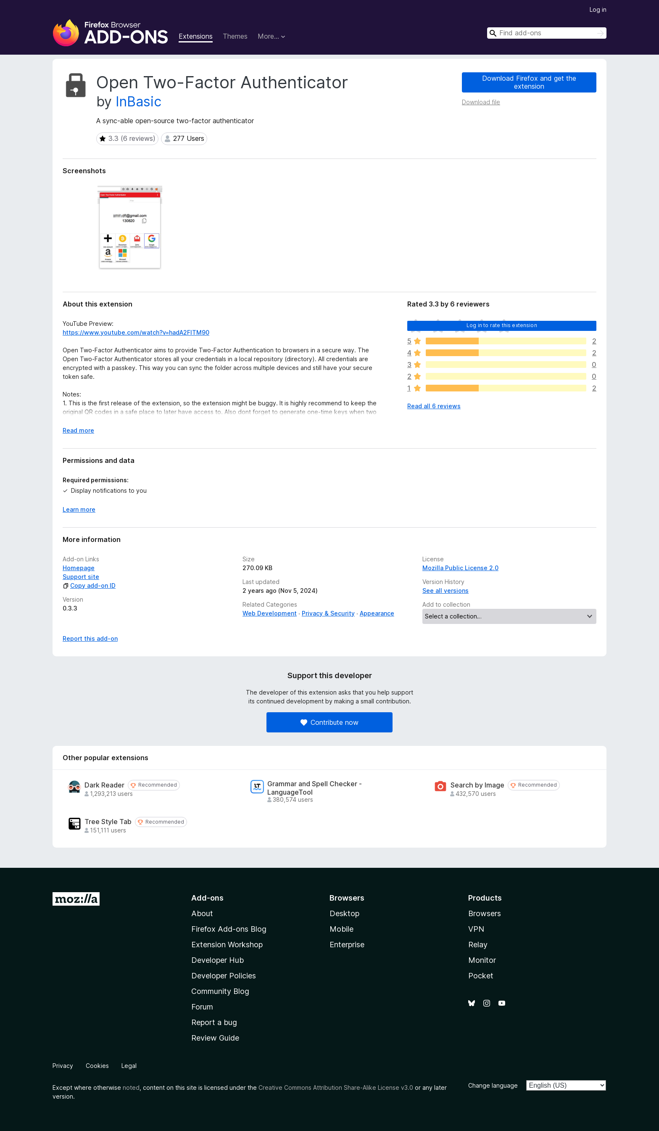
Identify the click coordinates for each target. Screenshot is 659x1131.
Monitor (482, 960)
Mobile (341, 929)
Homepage (79, 567)
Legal (129, 1065)
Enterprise (347, 944)
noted (131, 1087)
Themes (235, 36)
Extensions (196, 36)
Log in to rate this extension (502, 325)
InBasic (138, 101)
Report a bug (214, 1022)
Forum (202, 1006)
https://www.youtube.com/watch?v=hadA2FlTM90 (136, 332)
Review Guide (215, 1037)
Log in (598, 9)
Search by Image (477, 785)
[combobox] (546, 33)
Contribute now (329, 722)
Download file (481, 102)
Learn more (79, 509)
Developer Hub (217, 960)
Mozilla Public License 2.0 (460, 567)
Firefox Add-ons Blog (228, 929)
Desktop (344, 913)
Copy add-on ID (89, 585)
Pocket (480, 975)
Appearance (377, 613)
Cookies (97, 1065)
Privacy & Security (328, 613)
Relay (478, 944)
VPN (476, 929)
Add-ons (207, 897)
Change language (493, 1085)
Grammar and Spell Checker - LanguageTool (314, 788)
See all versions (445, 590)
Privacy (63, 1065)
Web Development (270, 613)
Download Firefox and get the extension (529, 82)
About (202, 913)
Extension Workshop (227, 944)
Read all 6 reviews (434, 406)
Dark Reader (104, 785)
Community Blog (220, 991)
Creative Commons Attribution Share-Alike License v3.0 (335, 1087)
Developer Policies (223, 975)
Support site (81, 576)
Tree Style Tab (108, 822)
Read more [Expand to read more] (78, 430)
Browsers (484, 913)
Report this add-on (90, 638)
